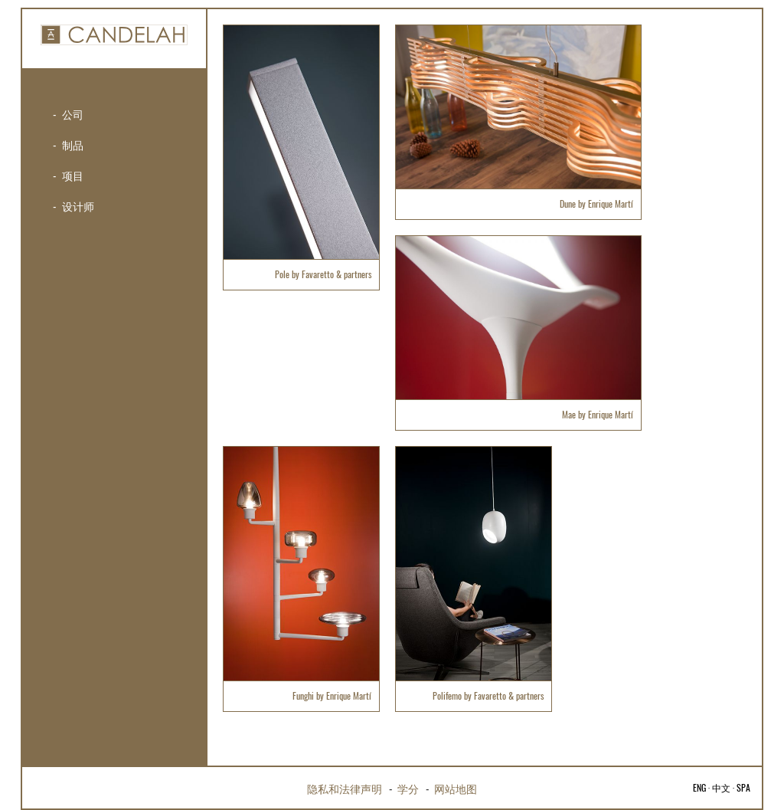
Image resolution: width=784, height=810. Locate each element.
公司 (72, 114)
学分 (408, 788)
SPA (743, 787)
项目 (72, 175)
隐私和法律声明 (344, 788)
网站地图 (455, 788)
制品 (72, 144)
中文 (721, 787)
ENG (699, 787)
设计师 (78, 206)
